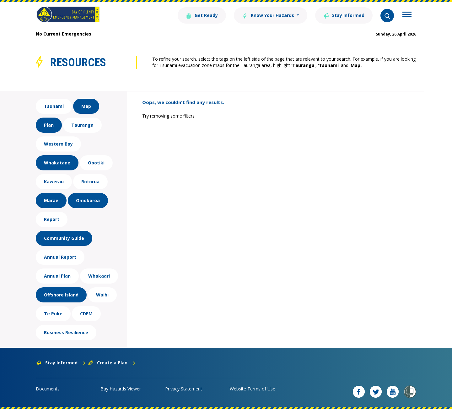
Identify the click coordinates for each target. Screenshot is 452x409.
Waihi (102, 295)
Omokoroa (88, 200)
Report (51, 219)
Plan (49, 125)
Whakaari (99, 276)
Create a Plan (112, 363)
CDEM (86, 314)
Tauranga (82, 125)
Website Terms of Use (252, 389)
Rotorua (90, 182)
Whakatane (57, 163)
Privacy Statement (183, 389)
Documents (48, 389)
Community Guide (64, 238)
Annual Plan (57, 276)
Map (86, 106)
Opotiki (96, 163)
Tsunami (54, 106)
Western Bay (58, 144)
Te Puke (53, 314)
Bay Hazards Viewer (120, 389)
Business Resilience (66, 332)
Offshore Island (61, 295)
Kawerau (54, 182)
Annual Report (60, 257)
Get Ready (202, 15)
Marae (51, 200)
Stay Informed (343, 15)
